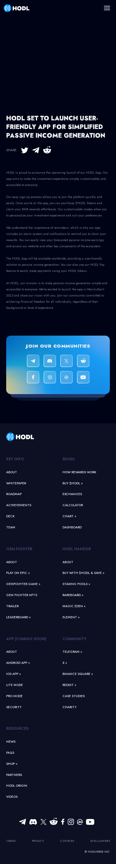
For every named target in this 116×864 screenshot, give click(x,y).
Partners (14, 775)
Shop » (11, 763)
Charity (69, 707)
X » (64, 662)
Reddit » (69, 685)
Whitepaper (16, 483)
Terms (11, 841)
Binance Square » (77, 674)
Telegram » (72, 651)
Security (13, 707)
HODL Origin (16, 785)
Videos (12, 796)
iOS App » (13, 674)
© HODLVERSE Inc (97, 852)
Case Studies (73, 696)
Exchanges (72, 494)
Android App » (18, 662)
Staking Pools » (76, 584)
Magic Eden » (73, 606)
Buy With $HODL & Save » (83, 573)
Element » (70, 617)
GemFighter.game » (23, 584)
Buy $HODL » (72, 483)
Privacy (38, 841)
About (11, 472)
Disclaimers (100, 841)
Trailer (12, 606)
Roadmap (14, 494)
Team (10, 527)
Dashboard (72, 527)
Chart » (69, 516)
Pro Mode (14, 696)
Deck (10, 516)
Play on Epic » (18, 573)
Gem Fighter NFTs (21, 595)
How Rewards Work (79, 472)
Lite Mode (14, 685)
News (10, 741)
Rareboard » (72, 595)
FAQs (10, 752)
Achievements (18, 505)
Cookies (67, 841)
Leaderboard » (18, 617)
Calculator (72, 505)
